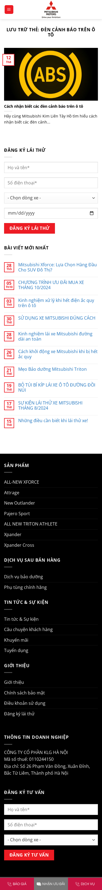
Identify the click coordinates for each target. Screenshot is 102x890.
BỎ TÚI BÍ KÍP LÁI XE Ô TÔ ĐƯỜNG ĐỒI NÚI (56, 387)
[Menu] (9, 9)
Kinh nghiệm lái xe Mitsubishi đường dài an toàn (55, 336)
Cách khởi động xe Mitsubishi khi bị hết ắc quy (58, 354)
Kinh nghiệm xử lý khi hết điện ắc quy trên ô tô (56, 303)
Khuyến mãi (16, 640)
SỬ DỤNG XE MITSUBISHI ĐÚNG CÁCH (56, 318)
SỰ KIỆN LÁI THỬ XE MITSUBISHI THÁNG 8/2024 (50, 405)
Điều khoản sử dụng (24, 703)
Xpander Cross (19, 545)
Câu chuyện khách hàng (28, 629)
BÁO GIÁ (16, 883)
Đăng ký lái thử (19, 714)
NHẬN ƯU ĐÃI (51, 883)
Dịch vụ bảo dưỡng (23, 577)
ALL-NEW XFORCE (21, 482)
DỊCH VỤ (85, 883)
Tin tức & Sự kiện (21, 619)
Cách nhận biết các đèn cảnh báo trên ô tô (43, 106)
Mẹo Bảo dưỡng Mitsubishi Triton (52, 369)
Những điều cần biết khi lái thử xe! (53, 420)
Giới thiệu (14, 682)
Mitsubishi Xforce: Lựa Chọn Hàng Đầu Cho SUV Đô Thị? (57, 267)
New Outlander (19, 503)
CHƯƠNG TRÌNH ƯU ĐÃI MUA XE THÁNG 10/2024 (51, 285)
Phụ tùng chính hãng (25, 587)
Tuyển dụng (16, 650)
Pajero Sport (17, 514)
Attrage (11, 493)
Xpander (12, 534)
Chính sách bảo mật (24, 693)
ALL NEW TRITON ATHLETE (30, 524)
